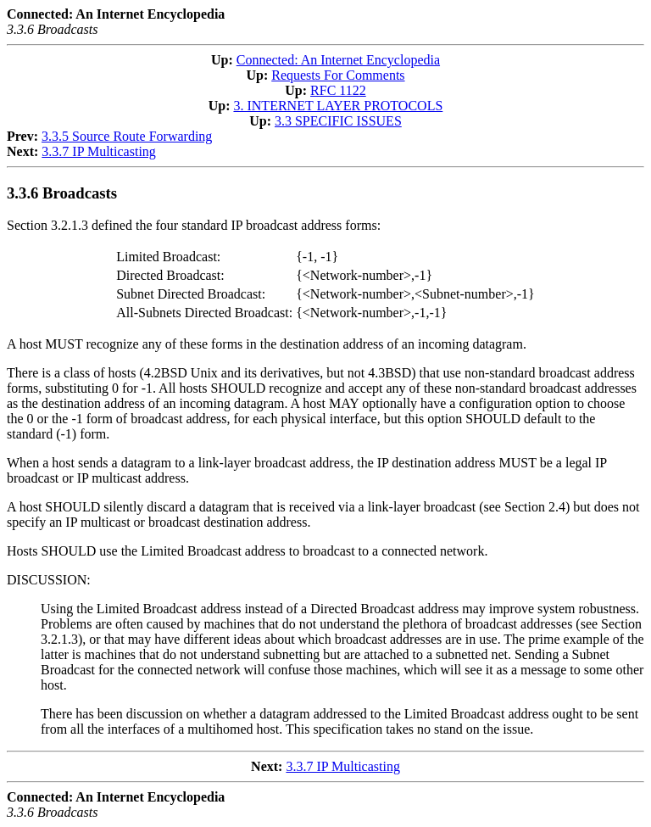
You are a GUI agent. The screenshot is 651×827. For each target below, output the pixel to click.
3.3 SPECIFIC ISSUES (338, 121)
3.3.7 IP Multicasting (99, 151)
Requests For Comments (337, 75)
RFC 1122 (338, 90)
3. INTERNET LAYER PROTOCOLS (337, 105)
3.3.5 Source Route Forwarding (127, 136)
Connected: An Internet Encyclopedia (338, 60)
